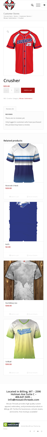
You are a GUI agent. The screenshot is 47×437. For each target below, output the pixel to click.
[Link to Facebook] (34, 431)
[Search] (31, 5)
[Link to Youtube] (38, 431)
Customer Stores (11, 13)
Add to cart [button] (14, 196)
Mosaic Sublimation (25, 98)
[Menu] (37, 5)
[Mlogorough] (20, 5)
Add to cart (28, 90)
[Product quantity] (11, 90)
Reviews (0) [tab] (10, 109)
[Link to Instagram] (42, 431)
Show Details (32, 196)
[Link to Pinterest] (30, 431)
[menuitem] (31, 5)
